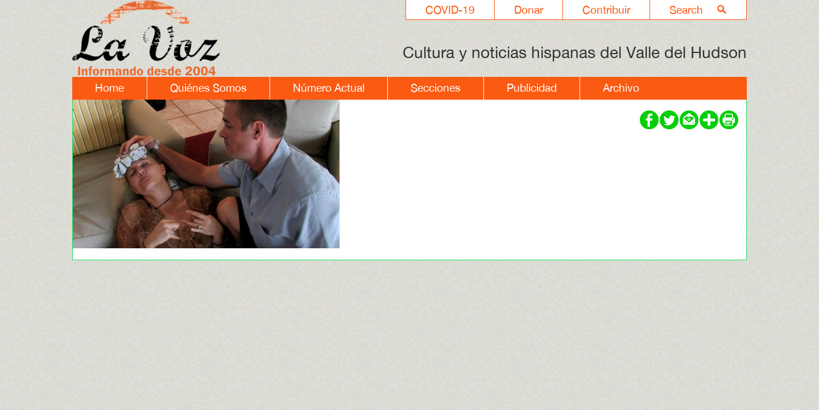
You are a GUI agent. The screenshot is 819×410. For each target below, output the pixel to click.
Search (686, 10)
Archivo (621, 88)
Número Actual (329, 88)
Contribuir (606, 10)
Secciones (436, 88)
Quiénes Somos (208, 88)
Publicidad (532, 88)
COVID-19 (450, 10)
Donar (528, 10)
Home (109, 88)
